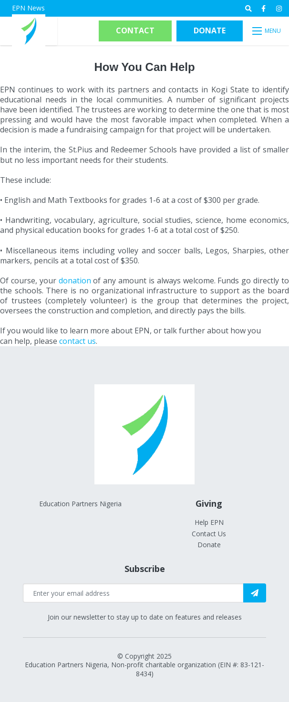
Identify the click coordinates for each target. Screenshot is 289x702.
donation (75, 280)
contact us (77, 341)
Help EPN (209, 522)
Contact (135, 30)
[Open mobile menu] (267, 31)
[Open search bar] (248, 8)
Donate (210, 30)
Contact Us (209, 533)
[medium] (263, 8)
